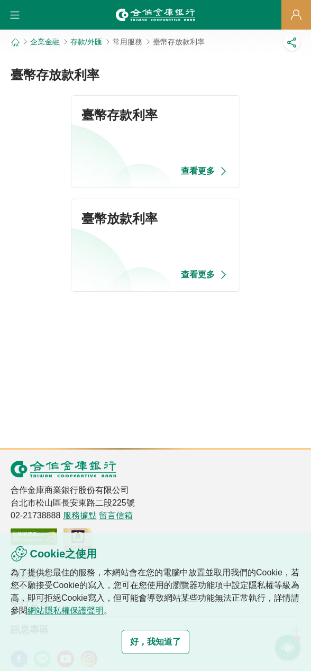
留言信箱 (116, 515)
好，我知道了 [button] (155, 641)
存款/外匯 (86, 42)
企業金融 (45, 42)
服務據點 (80, 515)
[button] (15, 15)
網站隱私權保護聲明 (66, 610)
